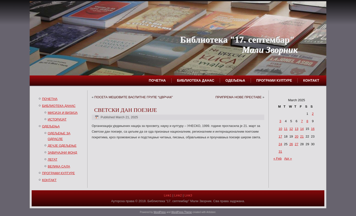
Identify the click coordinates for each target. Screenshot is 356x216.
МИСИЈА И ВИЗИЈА (63, 113)
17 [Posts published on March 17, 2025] (280, 136)
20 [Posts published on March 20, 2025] (296, 136)
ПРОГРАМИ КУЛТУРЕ (274, 80)
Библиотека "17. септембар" (237, 40)
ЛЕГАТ (52, 159)
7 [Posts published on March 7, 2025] (302, 121)
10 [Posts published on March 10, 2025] (280, 129)
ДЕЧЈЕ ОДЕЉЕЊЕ (62, 145)
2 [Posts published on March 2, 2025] (312, 114)
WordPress (160, 212)
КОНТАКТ (311, 80)
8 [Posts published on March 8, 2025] (307, 121)
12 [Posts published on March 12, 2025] (291, 129)
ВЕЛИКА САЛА (59, 166)
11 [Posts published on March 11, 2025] (286, 129)
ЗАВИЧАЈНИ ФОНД (62, 152)
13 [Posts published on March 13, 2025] (296, 129)
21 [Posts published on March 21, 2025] (302, 136)
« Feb (277, 158)
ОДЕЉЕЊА (235, 80)
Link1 (168, 195)
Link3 (188, 195)
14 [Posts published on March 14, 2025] (302, 129)
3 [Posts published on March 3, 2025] (280, 121)
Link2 (178, 195)
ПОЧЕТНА (157, 80)
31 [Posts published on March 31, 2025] (280, 151)
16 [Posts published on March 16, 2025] (312, 129)
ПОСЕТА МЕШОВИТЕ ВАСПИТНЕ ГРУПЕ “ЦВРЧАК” (133, 97)
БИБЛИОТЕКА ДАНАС (195, 80)
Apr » (288, 158)
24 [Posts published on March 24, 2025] (280, 144)
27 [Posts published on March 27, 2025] (296, 144)
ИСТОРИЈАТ (57, 119)
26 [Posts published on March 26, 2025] (291, 144)
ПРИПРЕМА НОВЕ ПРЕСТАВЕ (238, 97)
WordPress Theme (181, 212)
